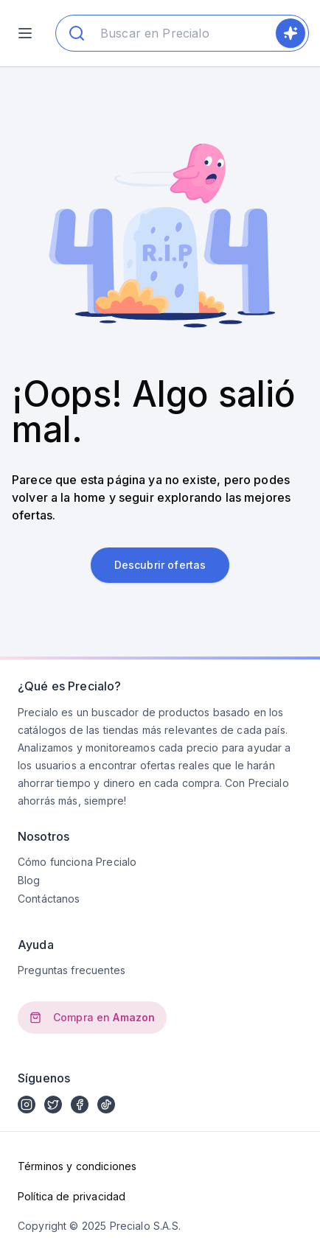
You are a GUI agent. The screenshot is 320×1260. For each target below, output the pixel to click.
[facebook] (79, 1104)
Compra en (92, 1017)
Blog (29, 880)
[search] (290, 33)
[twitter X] (53, 1104)
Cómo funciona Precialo (77, 861)
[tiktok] (106, 1104)
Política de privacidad (71, 1196)
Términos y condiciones (77, 1166)
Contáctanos (49, 898)
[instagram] (26, 1104)
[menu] (25, 33)
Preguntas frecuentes (71, 970)
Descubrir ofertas (160, 565)
